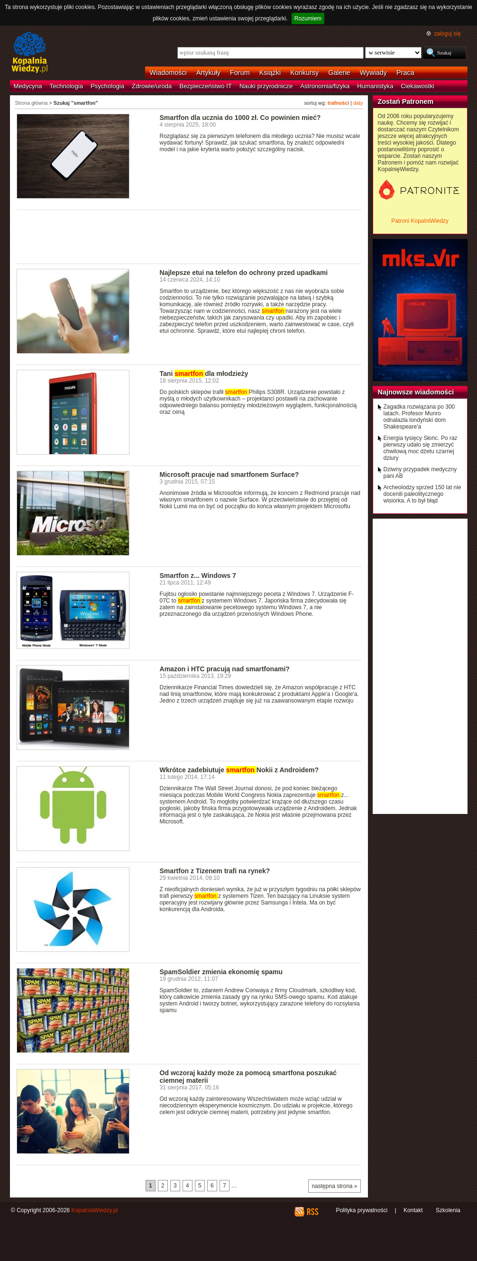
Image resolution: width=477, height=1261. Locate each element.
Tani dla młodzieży (204, 373)
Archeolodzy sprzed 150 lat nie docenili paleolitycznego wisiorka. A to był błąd (422, 494)
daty (358, 103)
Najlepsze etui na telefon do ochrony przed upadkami (244, 272)
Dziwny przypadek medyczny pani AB (420, 472)
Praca (405, 72)
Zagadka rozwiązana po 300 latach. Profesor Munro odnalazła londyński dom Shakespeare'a (419, 416)
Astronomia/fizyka (324, 86)
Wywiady (373, 72)
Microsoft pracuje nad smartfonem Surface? (229, 474)
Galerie (339, 72)
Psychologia (107, 86)
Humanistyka (375, 86)
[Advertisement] (189, 236)
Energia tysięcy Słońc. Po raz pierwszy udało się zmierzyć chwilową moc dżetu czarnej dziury (421, 448)
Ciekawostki (417, 86)
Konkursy (304, 72)
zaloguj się (447, 33)
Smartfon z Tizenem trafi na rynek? (215, 871)
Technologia (66, 86)
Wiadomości (168, 72)
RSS (312, 1211)
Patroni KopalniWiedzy (420, 221)
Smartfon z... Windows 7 (198, 575)
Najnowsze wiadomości (416, 392)
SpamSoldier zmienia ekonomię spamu (221, 972)
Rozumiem (307, 18)
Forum (240, 72)
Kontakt (413, 1210)
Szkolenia (448, 1210)
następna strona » (334, 1186)
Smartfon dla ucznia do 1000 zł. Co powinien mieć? (240, 117)
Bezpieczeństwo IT (205, 86)
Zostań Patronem (406, 101)
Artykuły (208, 72)
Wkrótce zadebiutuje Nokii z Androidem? (239, 770)
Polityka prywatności (361, 1210)
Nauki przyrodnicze (266, 86)
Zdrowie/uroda (152, 86)
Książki (270, 72)
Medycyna (28, 86)
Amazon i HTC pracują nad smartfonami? (225, 669)
